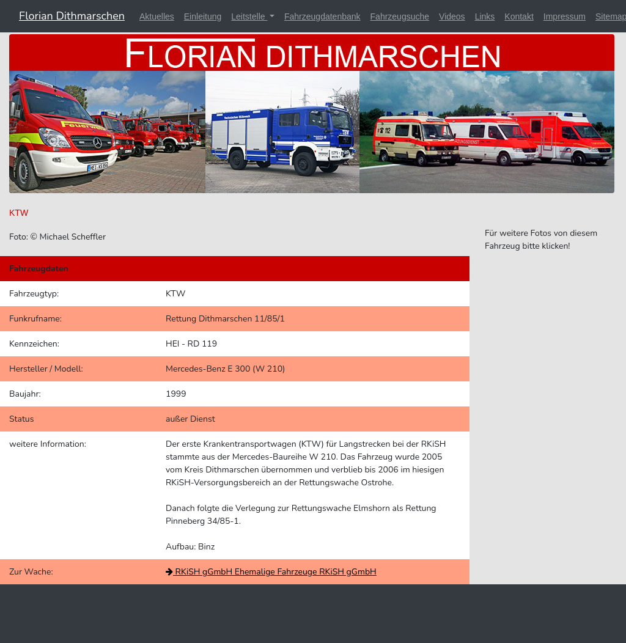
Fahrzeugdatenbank (322, 16)
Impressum (564, 16)
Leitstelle (249, 16)
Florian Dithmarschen (72, 16)
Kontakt (518, 16)
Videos (452, 16)
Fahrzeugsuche (400, 16)
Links (485, 16)
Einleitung (203, 16)
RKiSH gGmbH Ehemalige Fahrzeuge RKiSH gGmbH (271, 572)
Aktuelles (156, 16)
